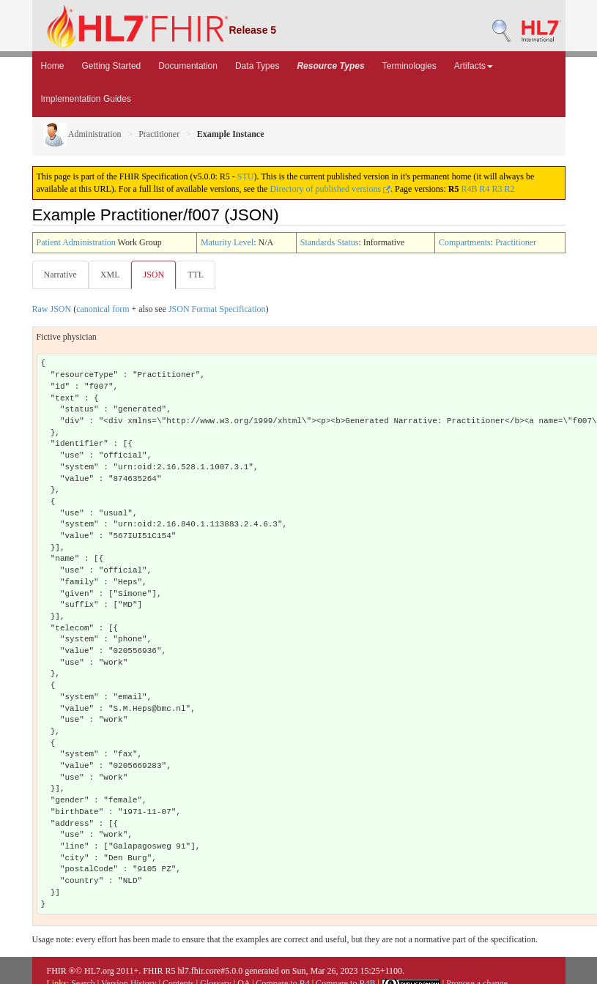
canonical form (102, 309)
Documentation (188, 66)
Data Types (257, 66)
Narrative (60, 274)
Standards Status (329, 242)
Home (52, 66)
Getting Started (111, 66)
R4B (469, 189)
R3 (497, 189)
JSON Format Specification (217, 309)
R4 (484, 189)
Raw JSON (52, 309)
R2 (509, 189)
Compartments (465, 242)
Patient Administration (76, 242)
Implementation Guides (86, 99)
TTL (196, 274)
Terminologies (409, 66)
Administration (82, 134)
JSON (153, 274)
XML (110, 274)
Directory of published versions (330, 189)
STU (245, 176)
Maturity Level (227, 242)
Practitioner (158, 134)
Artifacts (473, 66)
